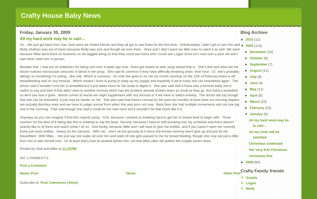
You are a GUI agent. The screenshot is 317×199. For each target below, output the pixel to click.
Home (131, 173)
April (254, 95)
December (258, 52)
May (253, 89)
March (255, 102)
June (254, 83)
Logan (251, 183)
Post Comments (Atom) (59, 183)
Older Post (232, 173)
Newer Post (29, 173)
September (259, 64)
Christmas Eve (260, 156)
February (257, 108)
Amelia (251, 178)
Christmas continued (265, 143)
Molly (250, 188)
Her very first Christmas (268, 150)
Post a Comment (33, 165)
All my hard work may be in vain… (53, 38)
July (254, 77)
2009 (250, 46)
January (257, 114)
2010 (250, 39)
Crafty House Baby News (61, 15)
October (257, 58)
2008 (250, 162)
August (256, 70)
